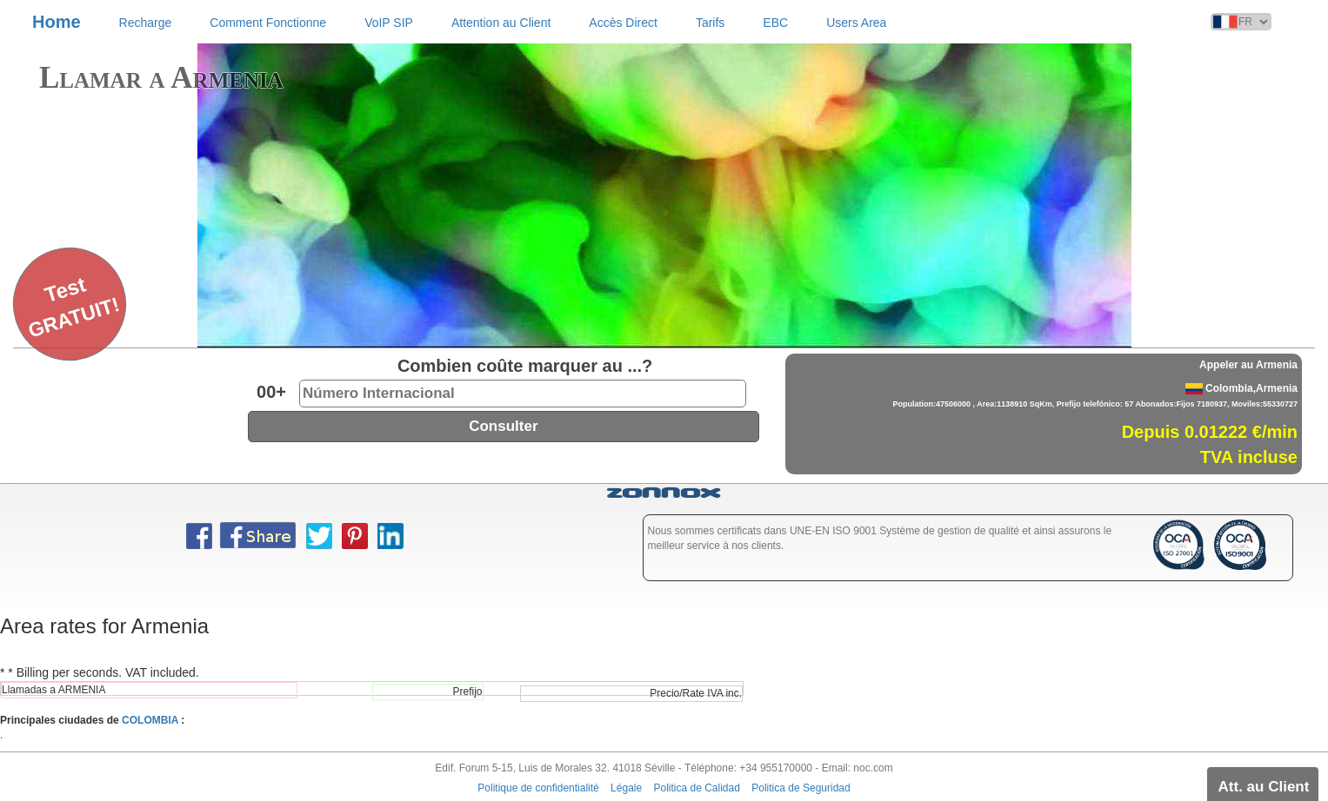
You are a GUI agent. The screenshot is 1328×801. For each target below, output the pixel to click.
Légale (626, 788)
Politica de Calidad (697, 788)
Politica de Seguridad (800, 788)
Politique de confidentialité (537, 788)
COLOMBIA (150, 720)
